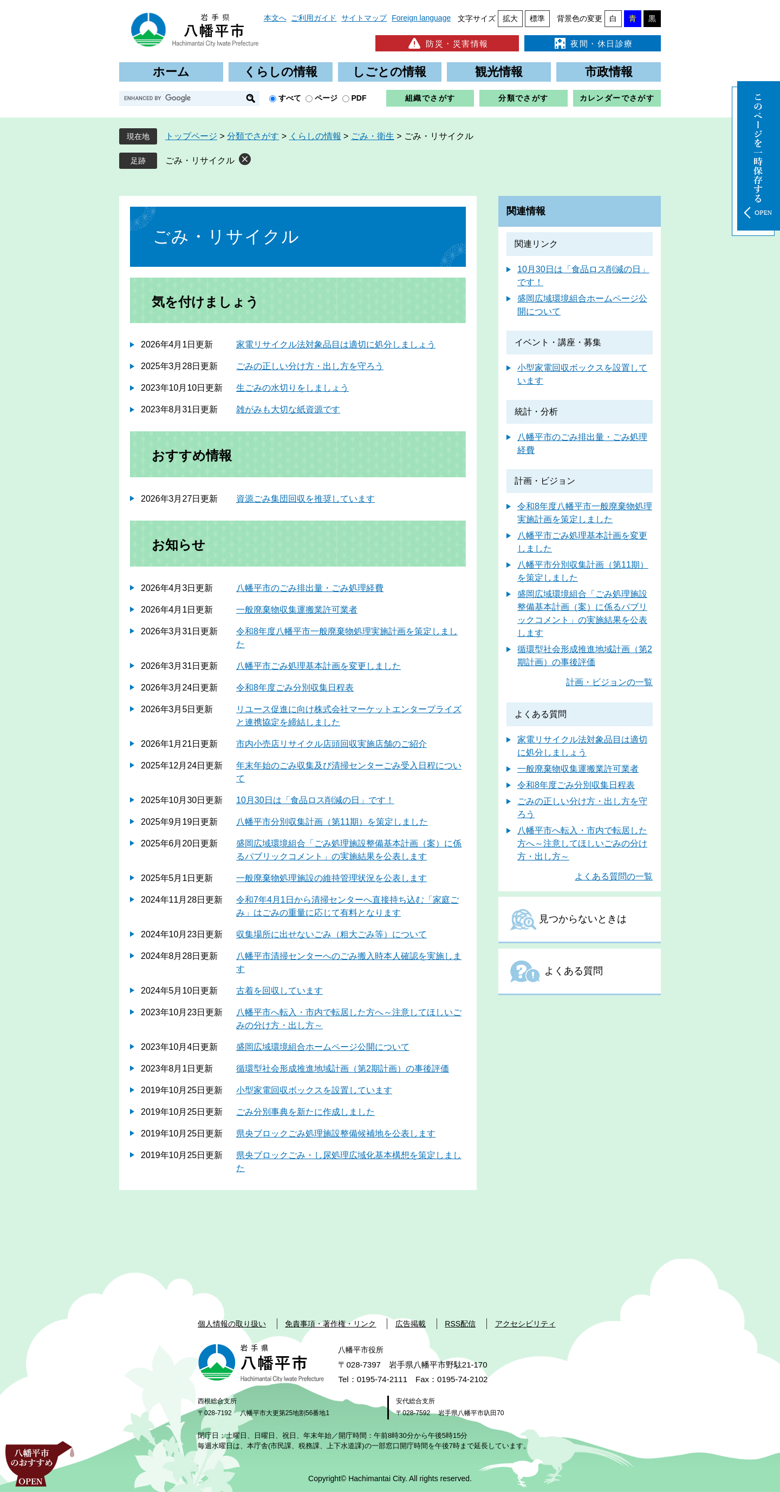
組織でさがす (430, 98)
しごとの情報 (389, 71)
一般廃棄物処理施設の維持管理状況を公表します (331, 878)
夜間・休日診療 (592, 43)
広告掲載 (410, 1323)
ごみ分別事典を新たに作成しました (305, 1111)
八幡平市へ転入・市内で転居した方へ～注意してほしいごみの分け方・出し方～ (582, 843)
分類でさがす (523, 98)
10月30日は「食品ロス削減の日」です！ (315, 800)
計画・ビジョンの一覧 (609, 682)
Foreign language (421, 18)
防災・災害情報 (447, 43)
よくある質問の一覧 (614, 876)
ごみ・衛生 (372, 136)
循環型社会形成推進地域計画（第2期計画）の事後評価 (342, 1068)
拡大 (510, 18)
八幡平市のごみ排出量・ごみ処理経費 (310, 588)
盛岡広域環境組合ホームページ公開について (323, 1046)
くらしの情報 (280, 71)
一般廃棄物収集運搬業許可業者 (297, 609)
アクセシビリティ (525, 1323)
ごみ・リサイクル (200, 160)
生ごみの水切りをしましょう (292, 387)
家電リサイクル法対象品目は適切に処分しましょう (335, 344)
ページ (326, 98)
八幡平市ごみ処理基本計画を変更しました (318, 666)
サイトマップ (364, 18)
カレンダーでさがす (617, 98)
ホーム (171, 71)
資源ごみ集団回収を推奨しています (305, 498)
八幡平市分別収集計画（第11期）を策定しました (332, 821)
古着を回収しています (279, 990)
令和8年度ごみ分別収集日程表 (295, 687)
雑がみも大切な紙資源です (288, 409)
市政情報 (609, 71)
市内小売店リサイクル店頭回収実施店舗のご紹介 (331, 743)
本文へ (275, 18)
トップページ (191, 136)
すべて (289, 98)
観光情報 (499, 71)
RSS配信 (460, 1323)
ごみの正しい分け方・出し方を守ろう (310, 366)
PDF (359, 98)
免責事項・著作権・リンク (330, 1323)
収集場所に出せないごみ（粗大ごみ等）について (331, 934)
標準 (537, 18)
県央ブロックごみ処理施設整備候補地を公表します (335, 1133)
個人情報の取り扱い (232, 1323)
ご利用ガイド (313, 18)
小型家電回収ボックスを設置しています (314, 1090)
